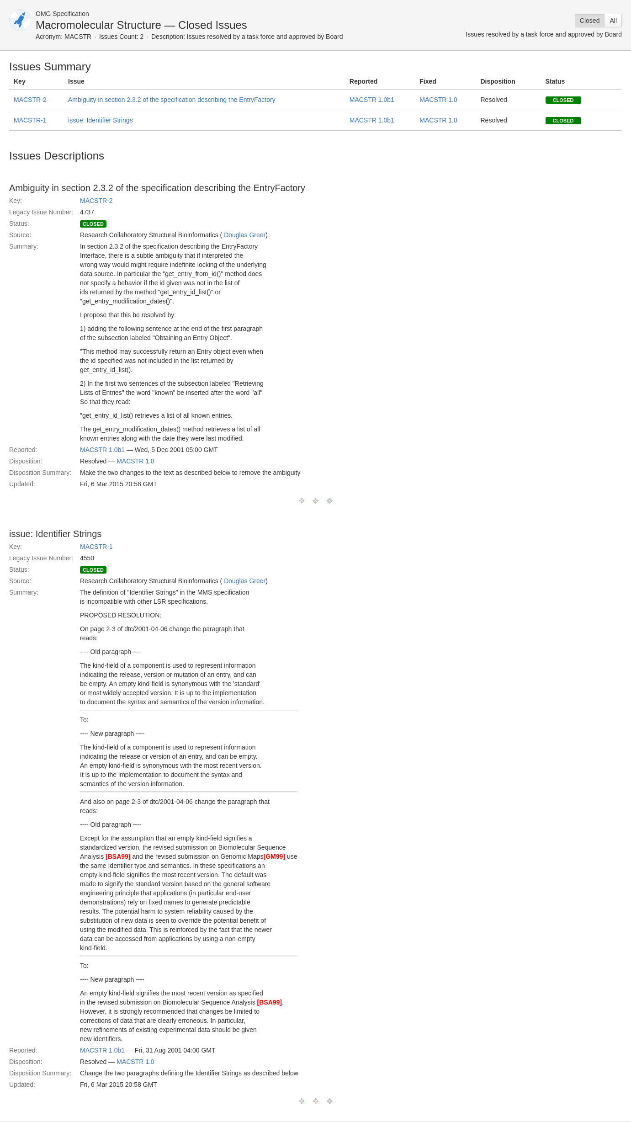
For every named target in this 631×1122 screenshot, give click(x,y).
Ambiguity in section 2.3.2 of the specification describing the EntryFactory (172, 99)
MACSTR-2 (30, 99)
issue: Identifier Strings (100, 120)
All (613, 20)
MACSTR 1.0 (438, 99)
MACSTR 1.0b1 (372, 99)
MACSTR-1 (30, 120)
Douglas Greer (244, 235)
